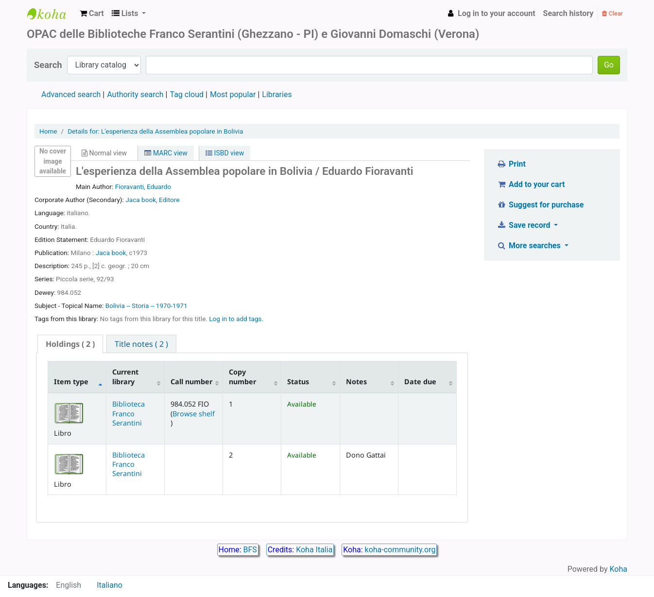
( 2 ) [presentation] (70, 344)
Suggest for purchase (540, 204)
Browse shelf (193, 413)
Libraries (277, 94)
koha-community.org (400, 549)
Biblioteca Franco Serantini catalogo (51, 13)
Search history (568, 13)
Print (511, 164)
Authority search (135, 94)
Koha (618, 569)
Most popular (233, 94)
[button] (92, 13)
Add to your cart (531, 184)
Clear (612, 13)
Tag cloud (187, 94)
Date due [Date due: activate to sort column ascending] (420, 381)
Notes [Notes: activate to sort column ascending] (356, 381)
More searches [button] (530, 245)
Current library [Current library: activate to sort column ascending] (125, 376)
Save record (524, 225)
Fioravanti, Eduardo (143, 186)
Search (48, 65)
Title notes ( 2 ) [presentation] (141, 344)
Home (48, 131)
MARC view (165, 153)
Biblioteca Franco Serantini (128, 413)
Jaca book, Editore (152, 200)
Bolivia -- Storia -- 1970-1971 (146, 305)
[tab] (70, 344)
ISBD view (225, 153)
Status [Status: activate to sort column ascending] (298, 381)
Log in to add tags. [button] (236, 319)
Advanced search (71, 94)
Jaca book (111, 252)
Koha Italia (314, 549)
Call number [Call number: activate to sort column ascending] (191, 381)
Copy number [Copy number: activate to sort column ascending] (242, 376)
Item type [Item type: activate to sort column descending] (71, 381)
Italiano (109, 585)
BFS (250, 549)
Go (609, 64)
